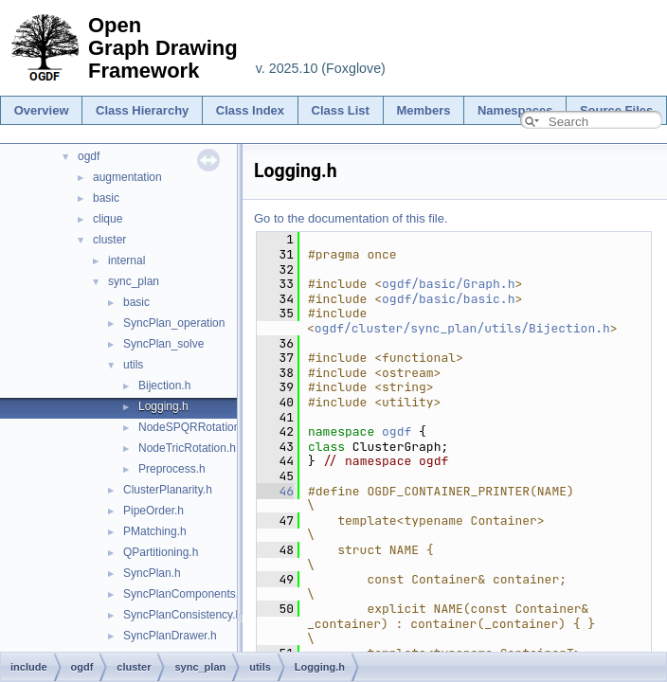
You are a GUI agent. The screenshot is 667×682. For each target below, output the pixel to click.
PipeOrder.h (153, 510)
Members (423, 110)
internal (126, 260)
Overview (41, 110)
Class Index (250, 110)
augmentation (127, 177)
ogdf (88, 156)
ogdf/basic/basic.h (448, 299)
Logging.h (163, 406)
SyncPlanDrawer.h (170, 635)
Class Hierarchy (142, 110)
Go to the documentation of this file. (351, 218)
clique (107, 218)
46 (275, 491)
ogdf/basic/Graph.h (448, 284)
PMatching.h (155, 531)
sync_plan (133, 281)
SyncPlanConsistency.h (182, 614)
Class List (341, 110)
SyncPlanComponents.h (184, 594)
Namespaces (515, 110)
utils (133, 364)
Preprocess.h (172, 469)
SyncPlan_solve (163, 343)
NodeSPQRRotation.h (193, 427)
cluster (109, 239)
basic (106, 198)
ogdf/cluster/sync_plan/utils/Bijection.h (462, 328)
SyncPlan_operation (174, 323)
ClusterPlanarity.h (167, 489)
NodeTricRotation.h (187, 448)
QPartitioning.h (160, 552)
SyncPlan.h (152, 573)
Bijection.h (164, 385)
